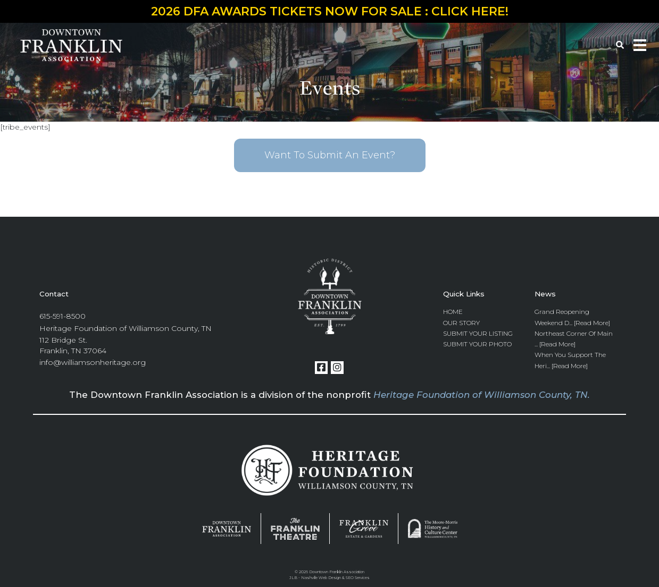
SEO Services (358, 577)
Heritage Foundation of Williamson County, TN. (481, 394)
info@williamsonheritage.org (92, 362)
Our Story (461, 323)
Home (453, 312)
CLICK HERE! (469, 11)
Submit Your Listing (478, 333)
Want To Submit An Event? (329, 155)
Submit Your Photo (477, 344)
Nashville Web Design (321, 577)
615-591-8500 (62, 316)
